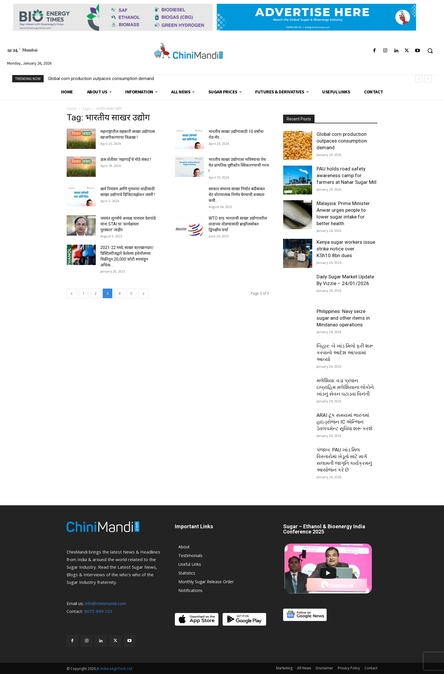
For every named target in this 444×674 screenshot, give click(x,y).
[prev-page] (72, 293)
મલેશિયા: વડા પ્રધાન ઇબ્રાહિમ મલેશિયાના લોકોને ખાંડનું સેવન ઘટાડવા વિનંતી (345, 387)
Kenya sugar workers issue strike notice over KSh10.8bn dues (346, 248)
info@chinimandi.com (105, 603)
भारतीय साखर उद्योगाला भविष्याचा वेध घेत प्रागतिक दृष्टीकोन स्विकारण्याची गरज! (239, 165)
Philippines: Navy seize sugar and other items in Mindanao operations (343, 318)
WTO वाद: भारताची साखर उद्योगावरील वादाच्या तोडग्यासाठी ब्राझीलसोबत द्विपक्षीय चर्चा (238, 224)
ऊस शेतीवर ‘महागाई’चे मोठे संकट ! (125, 159)
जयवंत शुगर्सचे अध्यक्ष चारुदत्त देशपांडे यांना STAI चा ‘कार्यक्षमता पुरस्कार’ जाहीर (128, 224)
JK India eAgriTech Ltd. (115, 668)
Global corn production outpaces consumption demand (101, 78)
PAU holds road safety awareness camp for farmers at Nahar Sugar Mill (346, 175)
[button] (430, 51)
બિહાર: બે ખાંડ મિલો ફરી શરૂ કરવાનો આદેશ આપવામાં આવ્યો (345, 352)
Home (72, 108)
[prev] (418, 78)
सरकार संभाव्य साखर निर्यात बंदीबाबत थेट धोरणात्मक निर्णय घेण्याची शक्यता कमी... (237, 194)
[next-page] (143, 293)
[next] (428, 78)
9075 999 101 (98, 611)
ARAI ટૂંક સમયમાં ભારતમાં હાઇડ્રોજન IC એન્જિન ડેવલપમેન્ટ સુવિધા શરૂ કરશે (344, 421)
